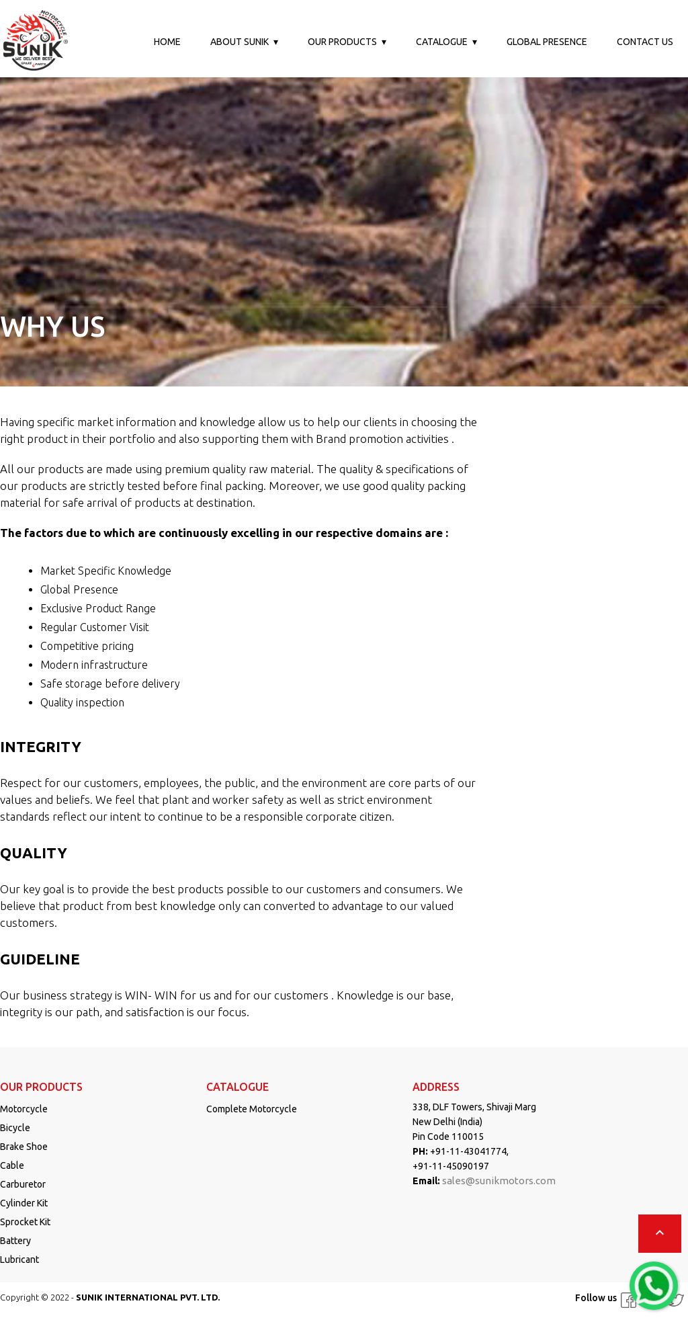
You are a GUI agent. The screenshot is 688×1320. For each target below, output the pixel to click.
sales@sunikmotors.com (499, 1180)
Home (167, 41)
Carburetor (23, 1184)
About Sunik (239, 41)
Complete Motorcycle (251, 1109)
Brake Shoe (24, 1146)
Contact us (645, 41)
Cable (12, 1165)
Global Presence (547, 41)
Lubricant (19, 1259)
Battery (15, 1240)
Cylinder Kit (24, 1203)
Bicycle (15, 1127)
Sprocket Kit (25, 1221)
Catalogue (442, 41)
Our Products (342, 41)
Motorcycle (24, 1109)
